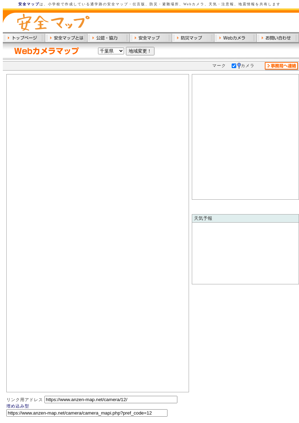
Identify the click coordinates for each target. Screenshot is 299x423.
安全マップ (28, 4)
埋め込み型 (17, 406)
